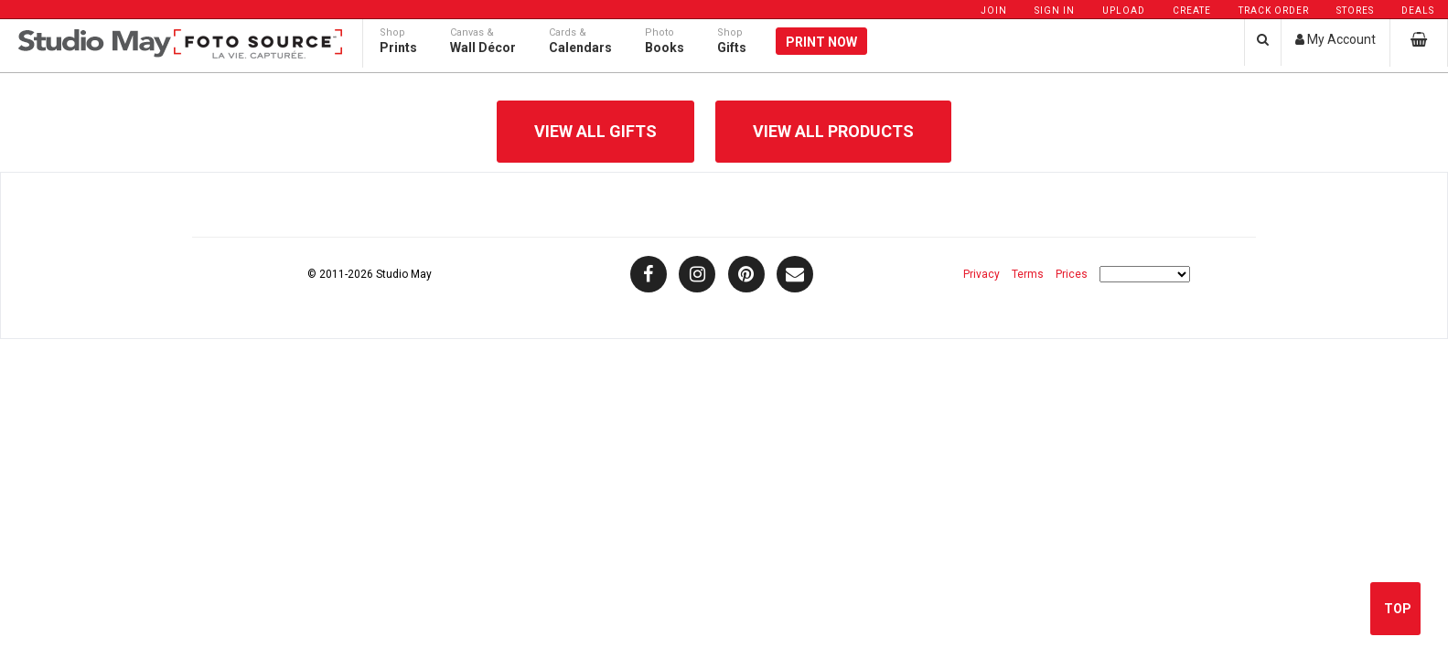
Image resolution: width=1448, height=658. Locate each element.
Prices (1072, 274)
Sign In (1055, 10)
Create (1192, 10)
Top (1397, 608)
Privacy (981, 274)
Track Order (1274, 10)
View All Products (833, 131)
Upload (1123, 10)
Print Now (821, 56)
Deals (1417, 10)
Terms (1028, 274)
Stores (1355, 10)
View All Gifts (595, 131)
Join (994, 10)
